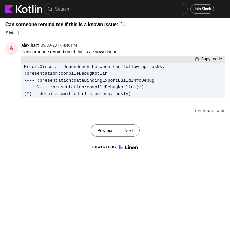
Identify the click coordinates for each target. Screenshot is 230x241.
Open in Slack (210, 111)
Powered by (115, 147)
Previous (105, 130)
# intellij (12, 32)
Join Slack (202, 9)
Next (128, 130)
